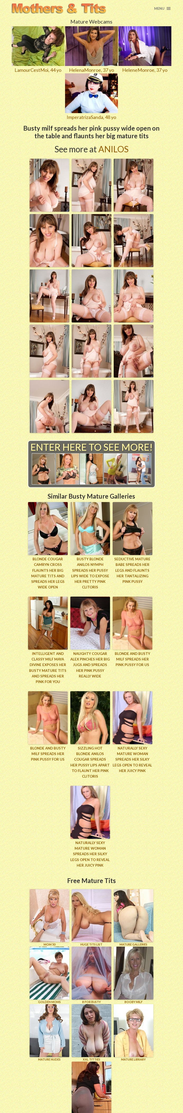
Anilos (113, 149)
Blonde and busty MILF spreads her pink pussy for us (132, 658)
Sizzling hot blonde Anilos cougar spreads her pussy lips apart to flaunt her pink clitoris (90, 758)
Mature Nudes (49, 1024)
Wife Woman (91, 1082)
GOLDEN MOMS (49, 967)
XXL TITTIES (91, 1024)
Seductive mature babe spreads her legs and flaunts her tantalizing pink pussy (132, 570)
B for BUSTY (91, 967)
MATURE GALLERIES (133, 909)
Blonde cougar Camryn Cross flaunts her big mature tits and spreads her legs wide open (47, 573)
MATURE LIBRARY (133, 1024)
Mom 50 (49, 909)
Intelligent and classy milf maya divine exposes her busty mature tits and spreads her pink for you (48, 667)
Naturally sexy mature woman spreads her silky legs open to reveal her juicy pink (132, 758)
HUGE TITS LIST (91, 909)
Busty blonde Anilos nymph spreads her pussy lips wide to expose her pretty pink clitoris (90, 573)
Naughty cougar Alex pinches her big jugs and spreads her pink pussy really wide (90, 664)
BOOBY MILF (133, 967)
